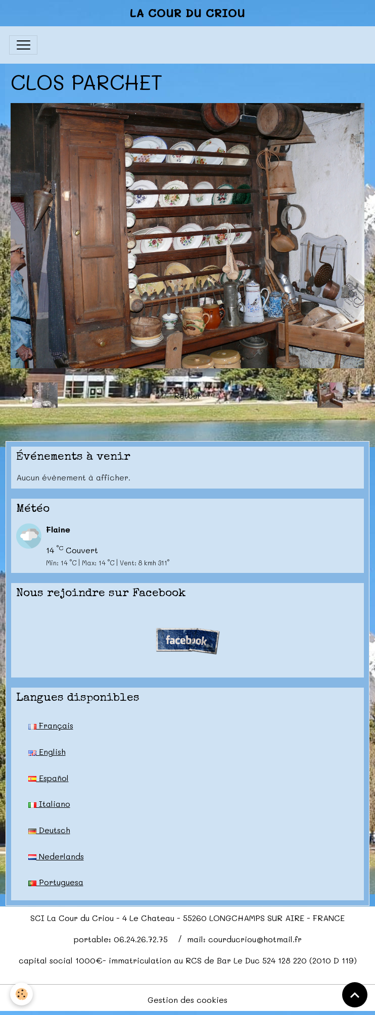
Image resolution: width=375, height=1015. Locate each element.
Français (50, 725)
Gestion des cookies (187, 999)
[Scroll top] (354, 994)
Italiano (49, 803)
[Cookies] (21, 994)
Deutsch (49, 830)
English (47, 751)
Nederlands (56, 856)
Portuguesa (55, 882)
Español (48, 777)
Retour (187, 395)
